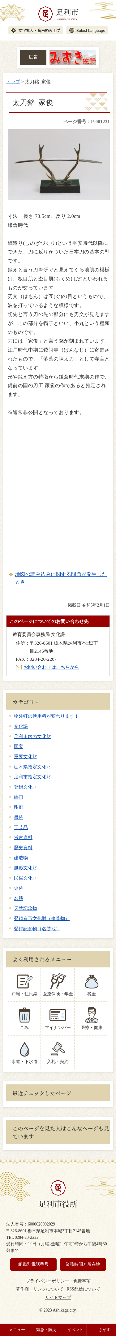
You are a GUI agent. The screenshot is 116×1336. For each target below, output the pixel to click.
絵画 (18, 797)
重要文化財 (25, 756)
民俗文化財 (25, 877)
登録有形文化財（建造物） (42, 918)
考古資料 (23, 837)
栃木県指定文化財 (32, 766)
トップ (13, 81)
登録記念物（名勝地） (37, 928)
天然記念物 (25, 908)
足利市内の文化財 (32, 736)
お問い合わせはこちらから (51, 667)
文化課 (21, 726)
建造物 (21, 857)
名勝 (18, 898)
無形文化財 (25, 867)
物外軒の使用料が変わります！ (46, 716)
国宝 (18, 746)
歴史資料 (23, 847)
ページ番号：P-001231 (86, 121)
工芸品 (21, 827)
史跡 (18, 888)
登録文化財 (25, 786)
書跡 (18, 817)
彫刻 (18, 807)
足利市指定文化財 (32, 776)
